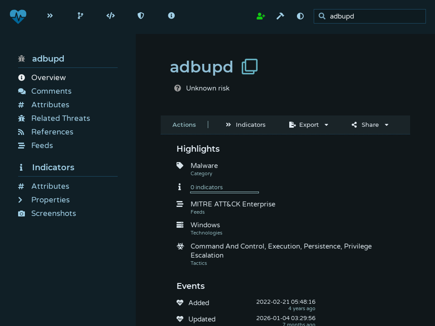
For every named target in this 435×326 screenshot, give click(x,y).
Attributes (43, 105)
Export (304, 124)
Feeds (35, 145)
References (45, 132)
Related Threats (54, 118)
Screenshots (47, 213)
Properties (44, 200)
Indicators (46, 168)
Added (198, 303)
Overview (42, 77)
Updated (201, 319)
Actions (184, 124)
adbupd (41, 59)
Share (365, 124)
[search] (372, 16)
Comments (45, 91)
